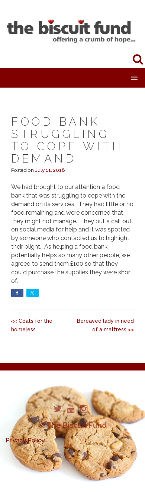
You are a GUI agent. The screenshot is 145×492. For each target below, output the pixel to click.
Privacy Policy (25, 440)
